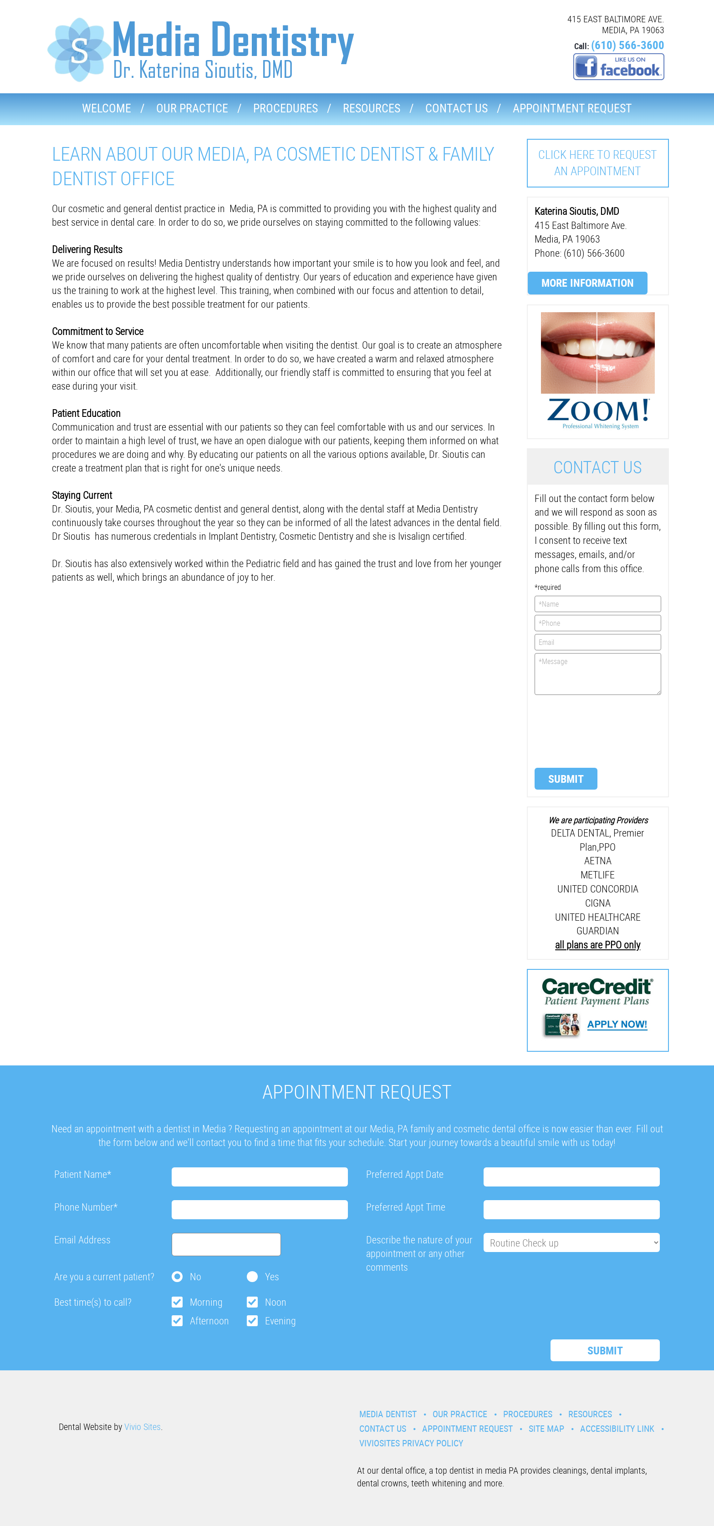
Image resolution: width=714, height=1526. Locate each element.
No (195, 1276)
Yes (272, 1276)
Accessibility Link (617, 1428)
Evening (280, 1320)
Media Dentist (388, 1414)
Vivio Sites (142, 1426)
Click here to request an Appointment (597, 163)
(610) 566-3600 (627, 44)
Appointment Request (572, 108)
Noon (275, 1301)
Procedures (285, 108)
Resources (371, 108)
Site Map (546, 1428)
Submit (566, 778)
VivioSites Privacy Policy (411, 1443)
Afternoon (209, 1320)
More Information (587, 282)
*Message (598, 674)
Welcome (106, 108)
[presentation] (572, 730)
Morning (206, 1301)
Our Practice (192, 108)
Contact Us (456, 108)
